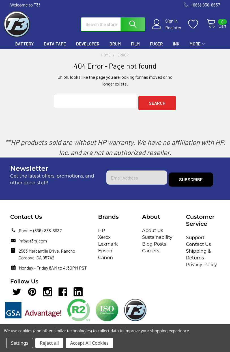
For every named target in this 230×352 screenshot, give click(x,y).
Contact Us (198, 247)
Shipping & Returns (198, 258)
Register (167, 31)
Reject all (49, 343)
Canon (105, 260)
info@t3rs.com (33, 243)
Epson (105, 254)
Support (195, 240)
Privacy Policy (201, 267)
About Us (152, 233)
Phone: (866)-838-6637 (40, 233)
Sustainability (157, 240)
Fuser (156, 48)
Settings (19, 343)
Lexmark (108, 247)
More (197, 48)
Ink (176, 48)
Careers (150, 254)
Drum (115, 48)
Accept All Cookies (89, 343)
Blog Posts (154, 247)
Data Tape (55, 48)
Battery (24, 48)
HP (101, 233)
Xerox (104, 240)
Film (135, 48)
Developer (87, 48)
